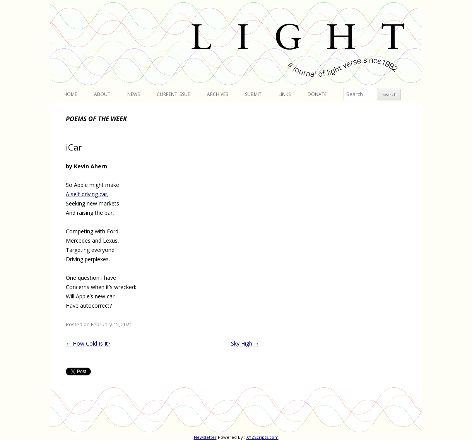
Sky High (245, 343)
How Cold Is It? (88, 343)
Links (285, 94)
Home (70, 94)
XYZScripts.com (262, 437)
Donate (317, 94)
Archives (217, 94)
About (102, 94)
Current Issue (173, 94)
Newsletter (205, 437)
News (133, 94)
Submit (253, 94)
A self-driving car (86, 194)
